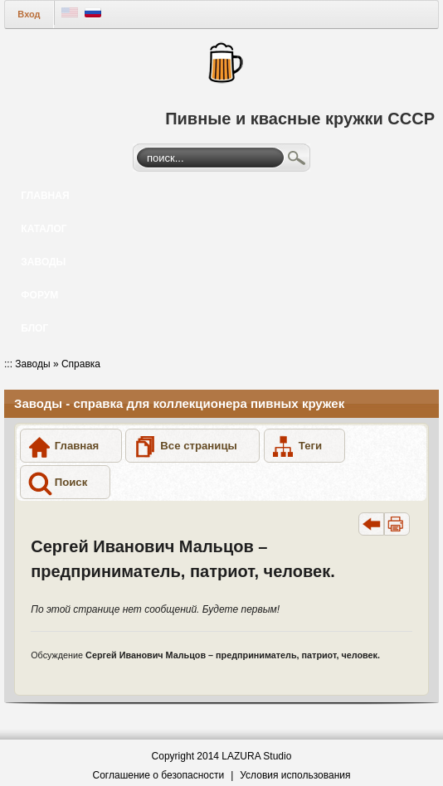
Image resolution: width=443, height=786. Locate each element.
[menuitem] (221, 195)
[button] (71, 446)
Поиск (297, 160)
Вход (28, 14)
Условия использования (295, 775)
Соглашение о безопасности (159, 775)
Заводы (32, 364)
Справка (80, 364)
